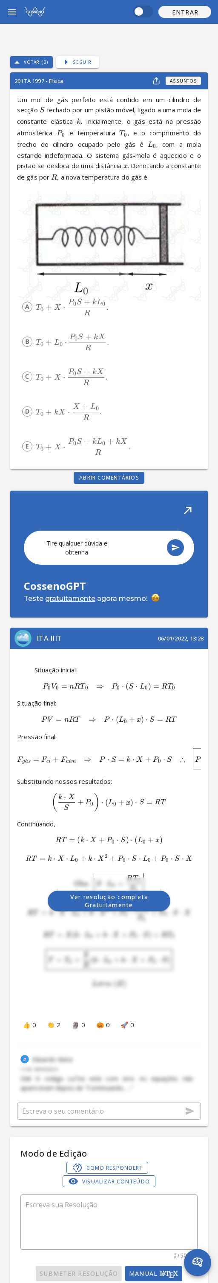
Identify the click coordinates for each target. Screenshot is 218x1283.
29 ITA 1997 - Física (38, 81)
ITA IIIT (49, 638)
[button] (184, 12)
